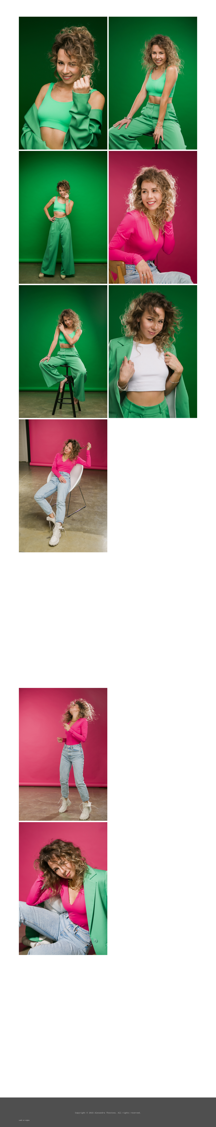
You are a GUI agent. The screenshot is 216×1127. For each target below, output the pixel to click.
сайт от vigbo (24, 1120)
